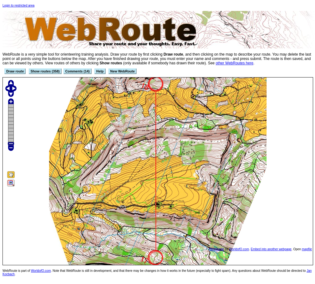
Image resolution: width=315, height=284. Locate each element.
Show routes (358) (45, 71)
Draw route (15, 71)
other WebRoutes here (234, 63)
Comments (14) (77, 71)
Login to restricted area (18, 5)
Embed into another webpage (271, 249)
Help (99, 71)
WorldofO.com (239, 249)
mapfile (307, 249)
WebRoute (216, 249)
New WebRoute (122, 71)
